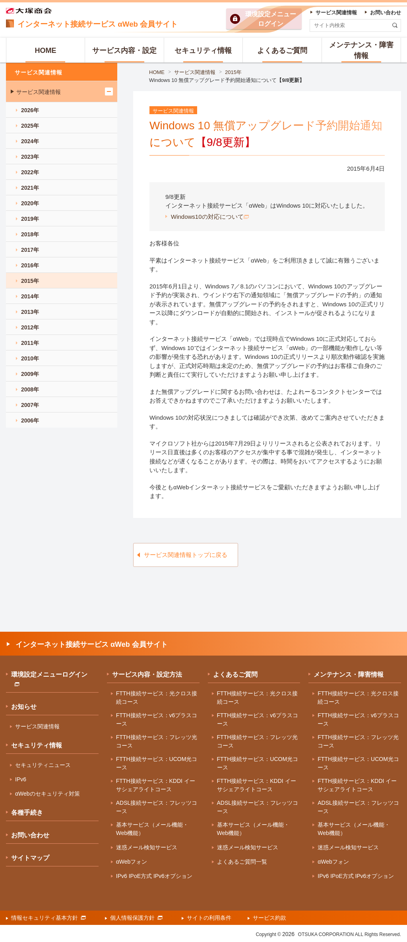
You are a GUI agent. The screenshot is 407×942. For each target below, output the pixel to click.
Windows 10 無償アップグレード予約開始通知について (227, 80)
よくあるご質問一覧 (242, 861)
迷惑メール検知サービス (146, 847)
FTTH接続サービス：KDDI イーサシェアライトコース (155, 785)
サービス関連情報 (194, 72)
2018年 (30, 234)
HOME (157, 72)
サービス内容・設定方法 (147, 674)
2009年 (30, 374)
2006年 (30, 420)
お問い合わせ (30, 835)
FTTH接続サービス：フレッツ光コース (156, 741)
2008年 (30, 389)
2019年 (30, 219)
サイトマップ (30, 857)
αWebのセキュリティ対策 (47, 793)
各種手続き (27, 812)
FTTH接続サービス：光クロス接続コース (156, 697)
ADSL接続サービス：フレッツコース (157, 807)
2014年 (30, 296)
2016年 (30, 265)
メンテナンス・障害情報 (349, 674)
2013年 (30, 312)
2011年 (30, 343)
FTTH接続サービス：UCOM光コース (157, 763)
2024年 (30, 141)
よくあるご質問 (235, 674)
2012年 (30, 327)
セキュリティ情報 (36, 745)
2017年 (30, 250)
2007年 (30, 405)
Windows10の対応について (210, 216)
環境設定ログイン (270, 19)
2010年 (30, 358)
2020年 (30, 203)
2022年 (30, 172)
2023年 (30, 157)
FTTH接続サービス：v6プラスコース (157, 719)
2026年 (30, 110)
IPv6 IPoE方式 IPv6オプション (154, 876)
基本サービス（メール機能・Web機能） (152, 828)
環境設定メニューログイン (49, 678)
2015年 (233, 72)
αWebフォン (131, 861)
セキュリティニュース (43, 765)
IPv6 (20, 779)
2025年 (30, 126)
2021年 (30, 188)
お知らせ (24, 706)
